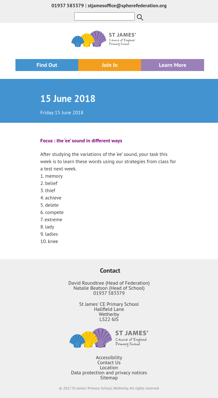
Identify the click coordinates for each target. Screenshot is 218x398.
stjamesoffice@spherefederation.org (127, 5)
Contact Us (109, 362)
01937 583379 (67, 5)
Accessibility (109, 357)
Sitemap (109, 377)
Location (109, 367)
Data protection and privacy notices (109, 372)
